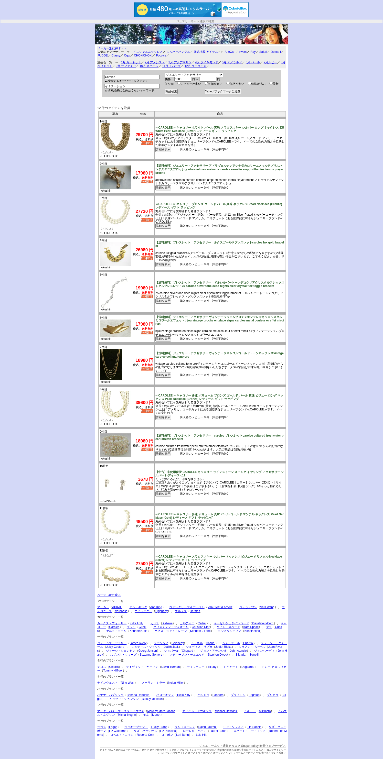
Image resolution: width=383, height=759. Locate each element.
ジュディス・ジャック (146, 647)
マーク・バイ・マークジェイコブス (120, 711)
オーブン (218, 752)
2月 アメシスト (155, 62)
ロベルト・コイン (122, 735)
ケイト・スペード (228, 627)
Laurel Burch (218, 731)
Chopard (187, 650)
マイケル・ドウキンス (197, 711)
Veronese (121, 611)
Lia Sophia (254, 727)
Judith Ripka (223, 647)
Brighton (254, 695)
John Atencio (238, 650)
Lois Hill (201, 735)
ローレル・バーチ (194, 731)
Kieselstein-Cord (263, 623)
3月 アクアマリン (180, 62)
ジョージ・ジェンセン (120, 650)
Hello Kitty (183, 695)
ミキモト (250, 711)
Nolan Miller (176, 682)
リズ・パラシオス (145, 731)
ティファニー (195, 667)
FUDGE (102, 55)
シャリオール (231, 643)
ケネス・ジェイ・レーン (171, 631)
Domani (276, 52)
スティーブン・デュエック (187, 654)
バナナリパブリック (110, 695)
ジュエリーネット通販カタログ (267, 26)
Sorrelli (254, 654)
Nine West (127, 682)
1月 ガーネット (131, 62)
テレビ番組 (277, 752)
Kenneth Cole (139, 631)
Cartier (202, 623)
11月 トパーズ (171, 66)
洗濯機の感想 (224, 749)
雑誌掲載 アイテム (206, 52)
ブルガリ (272, 695)
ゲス (269, 627)
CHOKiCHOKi (143, 55)
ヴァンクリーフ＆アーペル (186, 607)
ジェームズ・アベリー (112, 643)
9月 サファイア (126, 66)
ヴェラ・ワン (248, 607)
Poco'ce (161, 55)
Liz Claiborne (117, 731)
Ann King (156, 607)
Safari (263, 52)
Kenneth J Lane (200, 631)
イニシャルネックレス (148, 52)
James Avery (138, 643)
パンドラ (203, 695)
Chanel (210, 643)
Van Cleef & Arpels (220, 607)
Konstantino (252, 631)
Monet (156, 714)
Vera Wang (267, 607)
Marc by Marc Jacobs (161, 711)
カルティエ (187, 623)
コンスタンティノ (229, 631)
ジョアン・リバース (252, 647)
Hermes (195, 611)
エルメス (181, 611)
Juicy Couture (115, 647)
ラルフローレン (185, 727)
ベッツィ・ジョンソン (124, 699)
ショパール (171, 650)
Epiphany (161, 611)
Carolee (114, 627)
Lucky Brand (159, 727)
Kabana (167, 623)
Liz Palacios (168, 731)
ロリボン (167, 735)
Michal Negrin (127, 714)
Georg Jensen (147, 650)
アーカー (103, 607)
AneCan (230, 52)
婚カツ (145, 749)
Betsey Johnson (152, 699)
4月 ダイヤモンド (206, 62)
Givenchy (177, 643)
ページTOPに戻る (109, 595)
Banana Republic (138, 695)
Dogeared (247, 667)
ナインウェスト (107, 682)
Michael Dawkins (226, 711)
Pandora (218, 695)
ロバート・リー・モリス (250, 731)
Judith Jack (171, 647)
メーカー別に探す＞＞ (112, 48)
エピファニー (143, 611)
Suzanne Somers (151, 654)
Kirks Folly (136, 623)
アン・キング (138, 607)
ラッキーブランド (136, 727)
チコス (101, 667)
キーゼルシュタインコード (231, 623)
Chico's (114, 667)
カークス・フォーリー (112, 623)
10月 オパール (149, 66)
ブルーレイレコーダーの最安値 (197, 749)
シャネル (197, 643)
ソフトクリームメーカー (239, 752)
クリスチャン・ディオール (171, 627)
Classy (115, 55)
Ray (252, 52)
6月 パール (253, 62)
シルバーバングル (178, 52)
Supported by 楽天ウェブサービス (263, 746)
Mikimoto (265, 711)
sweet (242, 52)
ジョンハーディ (264, 650)
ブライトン (238, 695)
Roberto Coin (145, 735)
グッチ (131, 627)
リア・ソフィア (233, 727)
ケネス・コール (116, 631)
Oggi (127, 55)
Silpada (240, 654)
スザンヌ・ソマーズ (123, 654)
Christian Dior (201, 627)
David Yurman (170, 667)
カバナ (154, 623)
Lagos (113, 727)
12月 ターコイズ (195, 66)
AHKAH (117, 607)
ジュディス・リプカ (199, 647)
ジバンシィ (161, 643)
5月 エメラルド (232, 62)
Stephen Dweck (218, 654)
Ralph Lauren (207, 727)
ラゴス (101, 727)
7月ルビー (270, 62)
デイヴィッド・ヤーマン (142, 667)
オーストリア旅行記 (199, 752)
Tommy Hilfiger (113, 670)
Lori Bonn (182, 735)
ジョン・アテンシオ (213, 650)
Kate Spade (251, 627)
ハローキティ (165, 695)
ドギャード (230, 667)
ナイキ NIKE (106, 749)
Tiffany (212, 667)
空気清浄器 (262, 752)
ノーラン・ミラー (153, 682)
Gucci (142, 627)
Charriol (248, 643)
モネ (146, 714)
